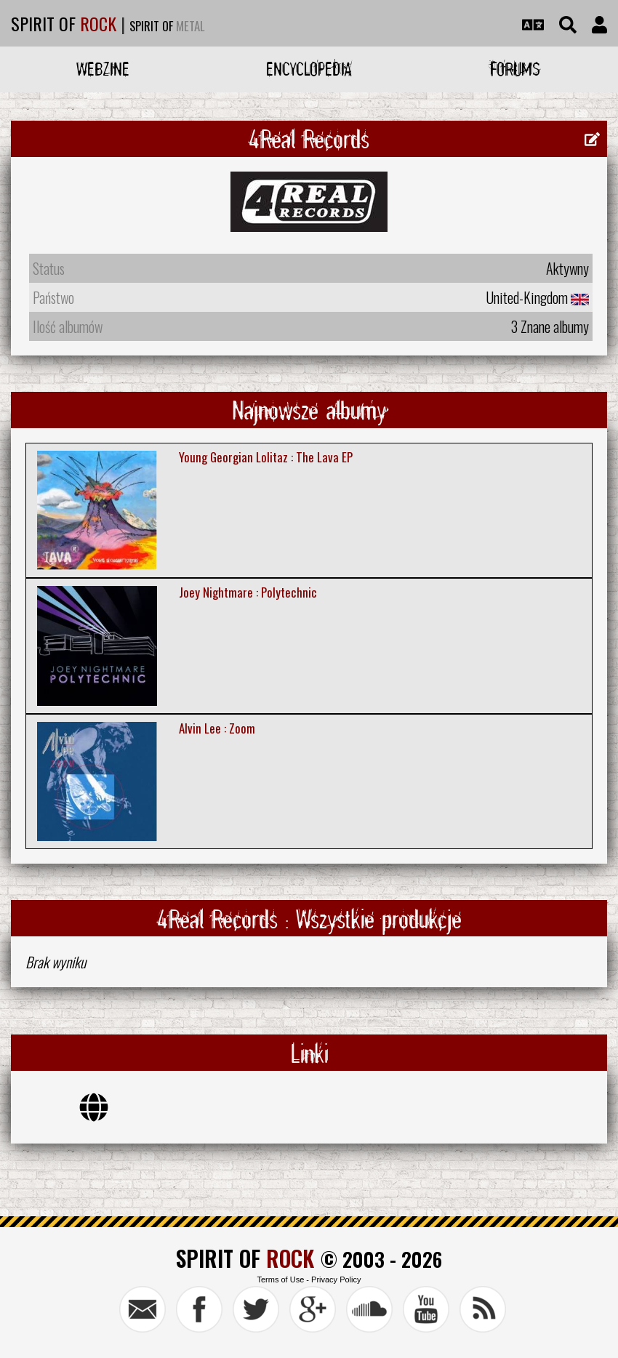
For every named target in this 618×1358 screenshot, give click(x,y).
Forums (515, 69)
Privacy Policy (336, 1279)
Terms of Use (280, 1279)
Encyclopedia (309, 69)
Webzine (102, 69)
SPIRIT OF (63, 23)
